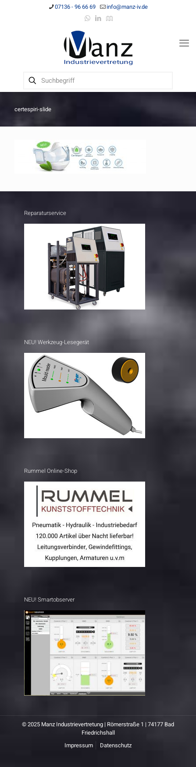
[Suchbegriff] (98, 80)
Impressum (78, 745)
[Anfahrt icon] (109, 18)
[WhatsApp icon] (87, 18)
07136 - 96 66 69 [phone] (75, 7)
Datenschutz (116, 745)
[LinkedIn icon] (98, 18)
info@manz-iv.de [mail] (127, 7)
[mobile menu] (184, 43)
